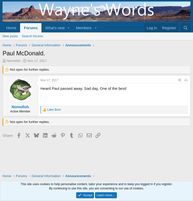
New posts (10, 36)
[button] (68, 27)
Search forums (32, 36)
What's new (55, 28)
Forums (31, 28)
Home (11, 28)
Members (84, 28)
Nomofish (14, 61)
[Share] (179, 80)
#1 (186, 80)
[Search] (185, 27)
